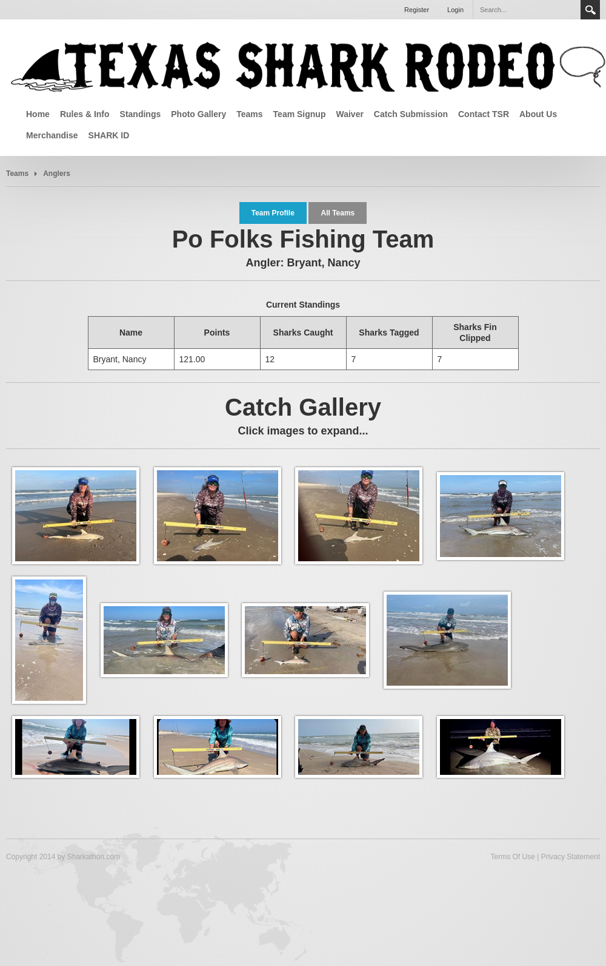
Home (38, 114)
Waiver (349, 114)
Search (590, 9)
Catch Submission (411, 114)
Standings (140, 114)
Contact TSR (483, 114)
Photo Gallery (198, 114)
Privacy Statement (570, 857)
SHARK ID (109, 135)
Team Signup (299, 114)
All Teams (338, 213)
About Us (538, 114)
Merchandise (52, 135)
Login (455, 9)
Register (416, 9)
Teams (249, 114)
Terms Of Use (512, 857)
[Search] (526, 9)
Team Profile (273, 213)
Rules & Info (85, 114)
